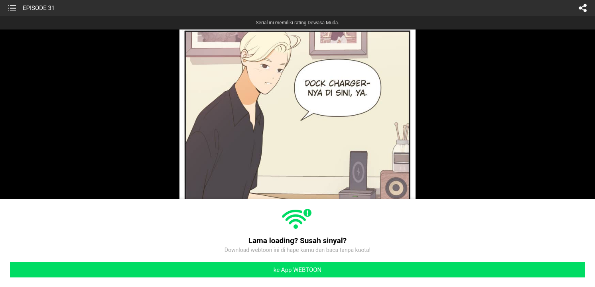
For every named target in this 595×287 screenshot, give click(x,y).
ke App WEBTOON (298, 269)
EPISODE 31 (39, 8)
